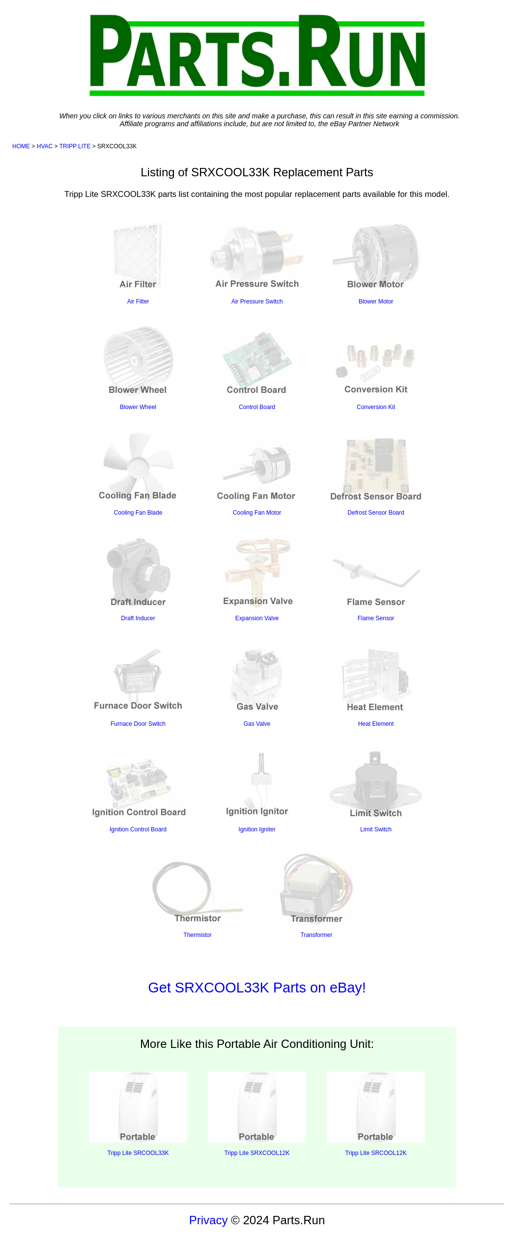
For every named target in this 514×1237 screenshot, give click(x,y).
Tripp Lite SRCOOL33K (138, 1114)
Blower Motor (376, 262)
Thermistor (197, 895)
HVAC (45, 146)
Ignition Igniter (257, 790)
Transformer (316, 895)
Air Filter (138, 262)
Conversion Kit (376, 368)
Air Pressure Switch (257, 262)
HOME (21, 146)
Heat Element (376, 684)
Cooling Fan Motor (257, 473)
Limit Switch (376, 790)
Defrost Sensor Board (376, 473)
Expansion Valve (257, 579)
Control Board (257, 368)
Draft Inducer (138, 579)
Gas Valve (257, 684)
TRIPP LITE (75, 146)
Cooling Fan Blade (138, 473)
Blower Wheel (138, 368)
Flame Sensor (376, 579)
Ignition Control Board (138, 790)
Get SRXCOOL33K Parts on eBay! (257, 987)
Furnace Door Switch (138, 684)
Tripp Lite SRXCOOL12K (257, 1114)
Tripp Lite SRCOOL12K (376, 1114)
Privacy (208, 1220)
